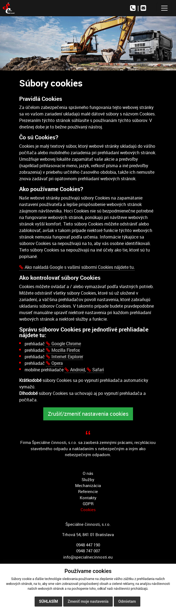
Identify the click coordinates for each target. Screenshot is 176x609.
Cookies (88, 509)
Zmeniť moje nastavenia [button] (88, 601)
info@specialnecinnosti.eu (88, 557)
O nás (88, 473)
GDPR (88, 503)
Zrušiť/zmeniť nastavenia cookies (88, 413)
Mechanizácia (88, 485)
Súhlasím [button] (48, 601)
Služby (88, 479)
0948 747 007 (88, 550)
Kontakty (88, 497)
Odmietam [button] (127, 601)
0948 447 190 (88, 544)
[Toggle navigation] (164, 8)
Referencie (88, 491)
